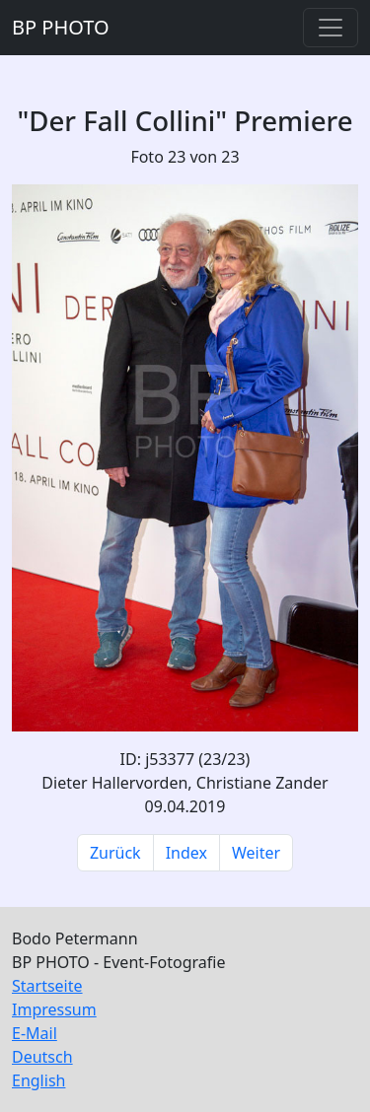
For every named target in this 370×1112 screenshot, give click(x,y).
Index (186, 853)
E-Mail (34, 1033)
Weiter (256, 853)
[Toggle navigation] (330, 27)
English (38, 1080)
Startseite (47, 986)
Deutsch (42, 1057)
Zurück (115, 853)
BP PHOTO (61, 27)
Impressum (54, 1009)
